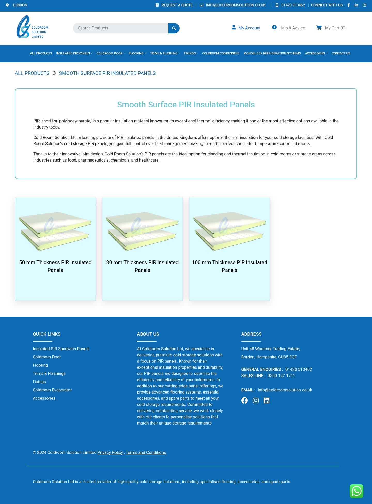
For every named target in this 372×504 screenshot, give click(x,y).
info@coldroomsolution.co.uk (236, 5)
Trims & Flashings (49, 373)
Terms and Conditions (146, 452)
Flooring (40, 365)
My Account (249, 28)
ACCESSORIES (315, 53)
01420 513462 (294, 5)
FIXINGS (190, 53)
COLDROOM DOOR (109, 53)
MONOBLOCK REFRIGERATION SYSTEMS (272, 53)
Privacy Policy (110, 452)
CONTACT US (341, 53)
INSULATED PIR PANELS (73, 53)
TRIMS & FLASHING (164, 53)
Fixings (39, 381)
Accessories (44, 398)
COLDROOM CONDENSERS (220, 53)
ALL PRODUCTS (41, 53)
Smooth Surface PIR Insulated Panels (107, 73)
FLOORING (136, 53)
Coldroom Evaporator (52, 390)
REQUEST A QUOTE (177, 5)
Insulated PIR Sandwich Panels (61, 348)
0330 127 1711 (281, 375)
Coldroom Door (47, 357)
